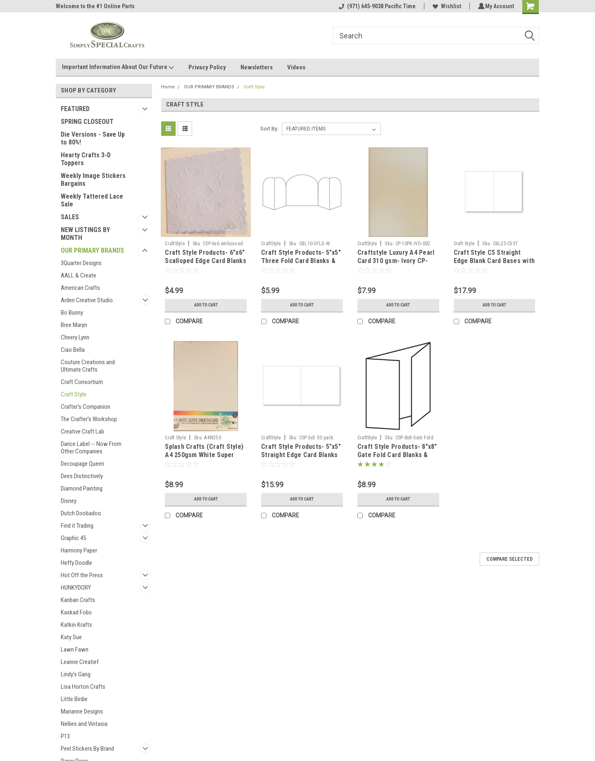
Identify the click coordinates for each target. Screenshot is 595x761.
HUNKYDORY (76, 587)
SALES (70, 217)
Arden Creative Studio (87, 300)
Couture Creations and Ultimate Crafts (88, 365)
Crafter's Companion (85, 406)
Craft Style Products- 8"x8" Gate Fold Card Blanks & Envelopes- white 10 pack (397, 455)
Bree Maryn (74, 325)
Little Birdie (74, 699)
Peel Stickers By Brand (87, 748)
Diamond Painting (81, 488)
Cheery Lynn (75, 337)
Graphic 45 (73, 538)
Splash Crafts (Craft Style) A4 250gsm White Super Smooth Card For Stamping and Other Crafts (204, 459)
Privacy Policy (207, 67)
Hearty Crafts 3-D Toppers (86, 159)
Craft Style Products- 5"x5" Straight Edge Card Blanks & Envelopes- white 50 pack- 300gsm (301, 459)
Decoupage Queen (82, 463)
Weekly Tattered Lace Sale (92, 200)
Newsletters (256, 67)
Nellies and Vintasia (84, 724)
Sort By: (269, 129)
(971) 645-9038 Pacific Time (376, 6)
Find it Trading (77, 525)
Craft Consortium (82, 382)
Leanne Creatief (80, 662)
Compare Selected (509, 559)
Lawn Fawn (74, 649)
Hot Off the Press (82, 575)
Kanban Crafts (78, 600)
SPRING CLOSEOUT (87, 122)
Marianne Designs (82, 711)
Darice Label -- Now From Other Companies (91, 447)
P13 (65, 736)
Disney (68, 501)
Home (168, 87)
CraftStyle (175, 244)
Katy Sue (71, 637)
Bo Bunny (72, 312)
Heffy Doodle (76, 563)
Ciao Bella (73, 349)
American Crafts (80, 288)
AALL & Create (78, 275)
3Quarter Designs (81, 263)
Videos (296, 67)
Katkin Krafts (76, 624)
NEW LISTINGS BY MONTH (85, 234)
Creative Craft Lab (82, 431)
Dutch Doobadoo (81, 513)
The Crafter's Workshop (89, 419)
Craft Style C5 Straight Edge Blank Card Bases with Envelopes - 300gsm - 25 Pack (494, 265)
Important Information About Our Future (118, 67)
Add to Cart (206, 305)
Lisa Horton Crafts (83, 686)
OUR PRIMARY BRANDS (92, 250)
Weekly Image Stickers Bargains (93, 179)
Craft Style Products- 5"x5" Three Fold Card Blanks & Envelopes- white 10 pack (301, 261)
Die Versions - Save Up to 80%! (93, 138)
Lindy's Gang (75, 674)
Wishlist (445, 6)
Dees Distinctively (82, 476)
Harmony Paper (79, 550)
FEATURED (75, 109)
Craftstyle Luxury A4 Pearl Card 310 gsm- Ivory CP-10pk (396, 261)
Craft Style (73, 394)
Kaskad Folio (76, 612)
